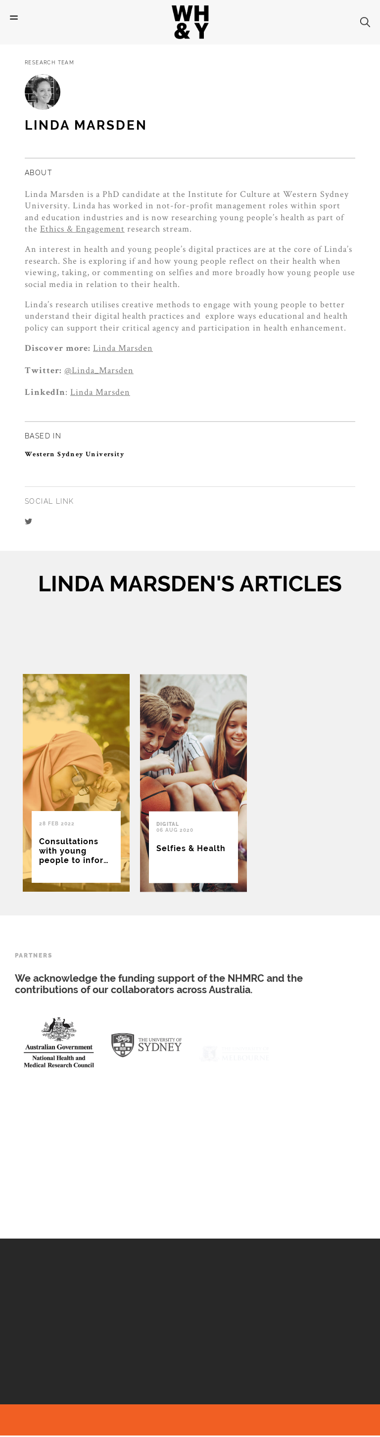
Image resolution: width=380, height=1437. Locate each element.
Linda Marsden (123, 347)
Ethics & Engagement (82, 228)
